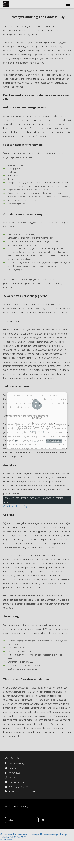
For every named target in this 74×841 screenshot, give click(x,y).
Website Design (48, 834)
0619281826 (13, 777)
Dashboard (20, 834)
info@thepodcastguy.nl (19, 782)
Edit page (6, 834)
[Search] (43, 820)
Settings (33, 834)
